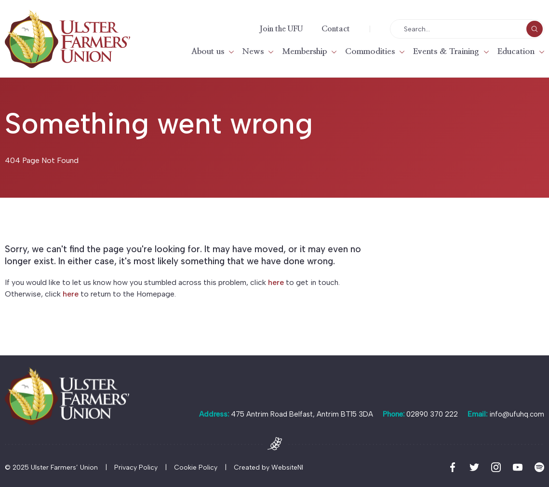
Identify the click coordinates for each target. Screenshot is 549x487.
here (276, 282)
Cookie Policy (195, 467)
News (253, 51)
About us (207, 51)
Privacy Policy (136, 467)
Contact (335, 29)
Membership (304, 51)
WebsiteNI (287, 467)
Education (516, 51)
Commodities (370, 51)
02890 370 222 (432, 414)
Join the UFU (281, 29)
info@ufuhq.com (516, 414)
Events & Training (446, 51)
